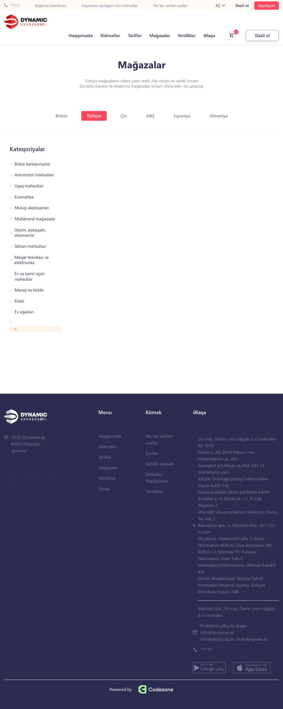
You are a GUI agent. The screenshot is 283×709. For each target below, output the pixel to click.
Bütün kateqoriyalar (32, 164)
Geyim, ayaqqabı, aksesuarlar (30, 232)
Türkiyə (94, 115)
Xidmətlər (110, 35)
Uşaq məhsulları (29, 186)
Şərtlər (152, 453)
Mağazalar (160, 35)
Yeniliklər (187, 35)
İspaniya (182, 115)
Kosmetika (24, 197)
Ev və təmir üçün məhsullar (29, 276)
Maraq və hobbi (29, 290)
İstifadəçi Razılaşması (157, 477)
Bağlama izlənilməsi (50, 6)
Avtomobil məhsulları (34, 174)
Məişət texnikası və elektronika (31, 260)
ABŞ (150, 115)
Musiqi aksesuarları (32, 207)
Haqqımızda (81, 35)
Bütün (61, 115)
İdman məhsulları (30, 246)
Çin (123, 115)
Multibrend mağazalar (35, 218)
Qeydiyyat (266, 5)
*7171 (12, 6)
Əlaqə (209, 35)
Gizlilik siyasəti (160, 463)
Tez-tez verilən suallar (170, 6)
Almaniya (218, 115)
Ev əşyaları (24, 311)
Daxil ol (242, 5)
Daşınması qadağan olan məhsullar (110, 6)
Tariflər (135, 35)
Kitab (19, 301)
